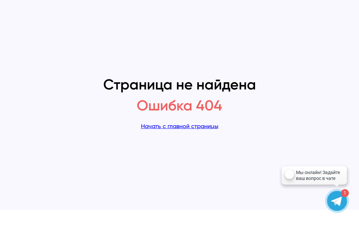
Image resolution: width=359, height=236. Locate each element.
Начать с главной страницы (179, 126)
